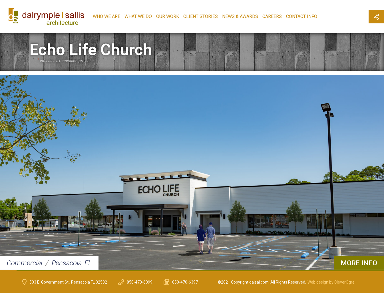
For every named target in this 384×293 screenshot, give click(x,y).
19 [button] (309, 270)
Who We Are (106, 16)
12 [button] (192, 270)
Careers (272, 16)
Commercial (24, 263)
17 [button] (275, 270)
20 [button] (325, 270)
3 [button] (41, 270)
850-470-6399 (139, 282)
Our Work (167, 16)
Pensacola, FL (72, 263)
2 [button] (25, 270)
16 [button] (258, 270)
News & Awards (240, 16)
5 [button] (75, 270)
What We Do (138, 16)
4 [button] (58, 270)
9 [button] (142, 270)
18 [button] (292, 270)
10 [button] (158, 270)
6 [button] (91, 270)
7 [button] (108, 270)
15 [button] (242, 270)
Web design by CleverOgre (331, 282)
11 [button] (175, 270)
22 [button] (359, 270)
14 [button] (225, 270)
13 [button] (208, 270)
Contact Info (301, 16)
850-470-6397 (185, 282)
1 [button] (8, 270)
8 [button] (125, 270)
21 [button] (342, 270)
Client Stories (200, 16)
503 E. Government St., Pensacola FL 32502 (68, 282)
